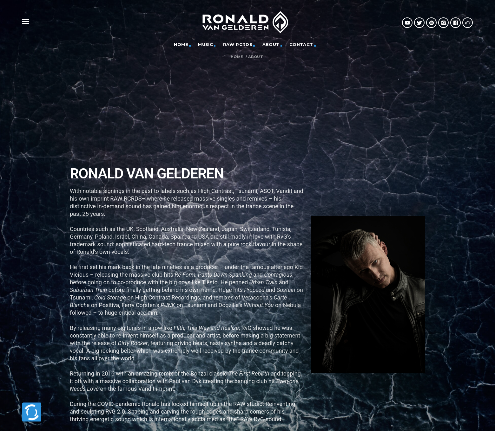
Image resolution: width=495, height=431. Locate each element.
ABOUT (271, 44)
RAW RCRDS (238, 44)
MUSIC (205, 44)
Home (237, 57)
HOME (181, 44)
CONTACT (301, 44)
